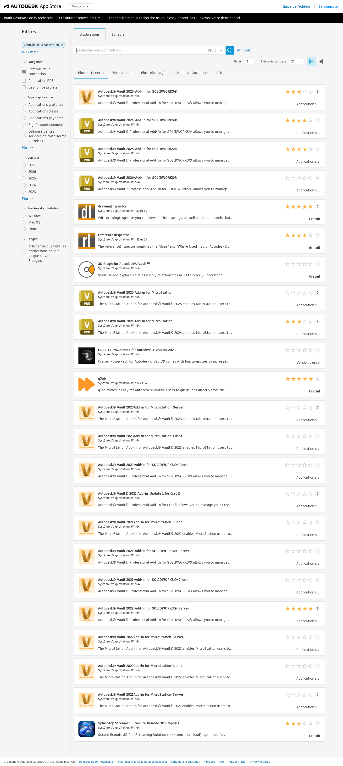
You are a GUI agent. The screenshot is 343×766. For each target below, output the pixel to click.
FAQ (221, 762)
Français (80, 6)
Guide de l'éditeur (296, 6)
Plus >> (27, 147)
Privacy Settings (260, 762)
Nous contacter (236, 762)
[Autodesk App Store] (32, 6)
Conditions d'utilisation (185, 762)
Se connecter (328, 6)
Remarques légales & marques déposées (141, 762)
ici (238, 18)
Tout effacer (30, 52)
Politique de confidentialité (96, 762)
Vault (8, 18)
